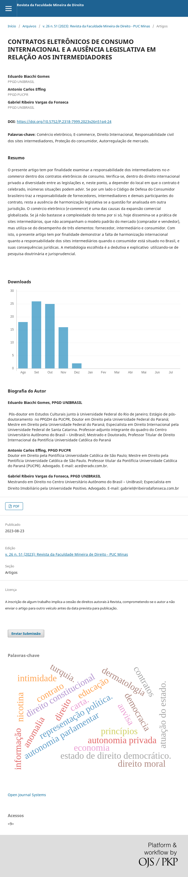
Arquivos (29, 26)
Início (12, 26)
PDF (15, 506)
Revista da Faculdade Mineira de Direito (50, 5)
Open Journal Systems (27, 794)
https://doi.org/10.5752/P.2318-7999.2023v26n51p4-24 (64, 121)
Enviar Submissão (26, 633)
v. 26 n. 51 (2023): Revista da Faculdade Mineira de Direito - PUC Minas (96, 26)
